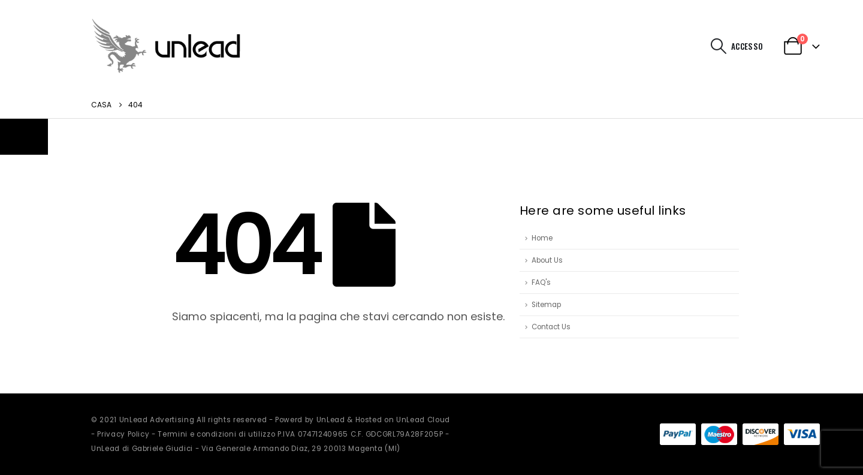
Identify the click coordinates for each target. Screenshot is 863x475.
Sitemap (546, 304)
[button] (719, 46)
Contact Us (551, 327)
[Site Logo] (166, 46)
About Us (547, 260)
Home (542, 238)
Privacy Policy (123, 434)
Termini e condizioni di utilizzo (216, 434)
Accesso (747, 46)
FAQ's (541, 282)
